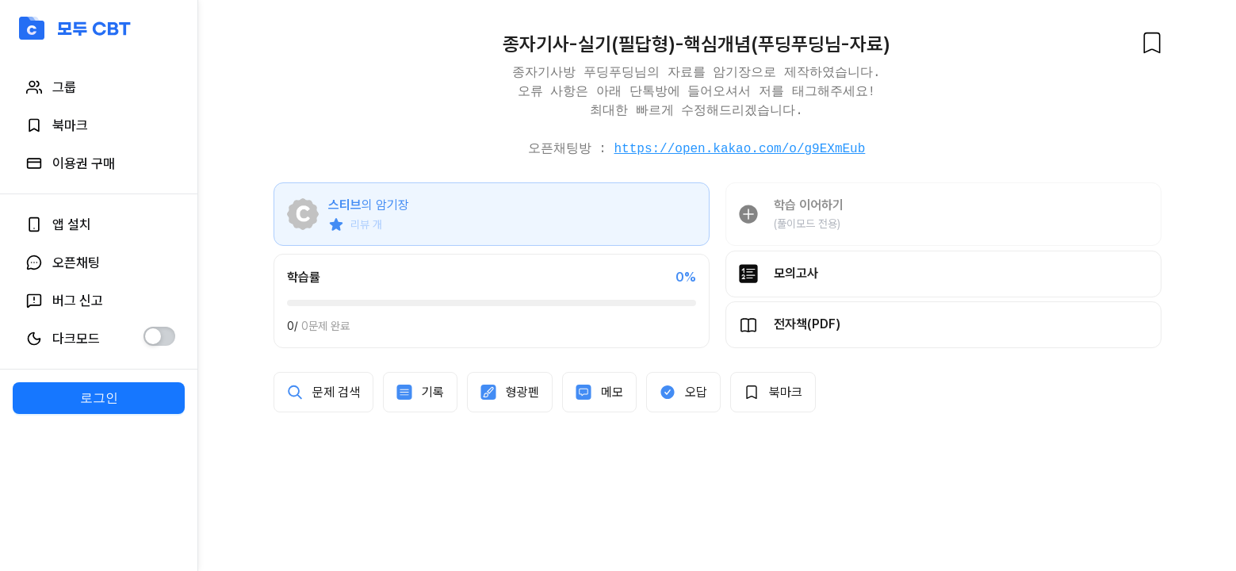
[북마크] (1151, 43)
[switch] (159, 336)
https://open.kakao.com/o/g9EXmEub (739, 149)
